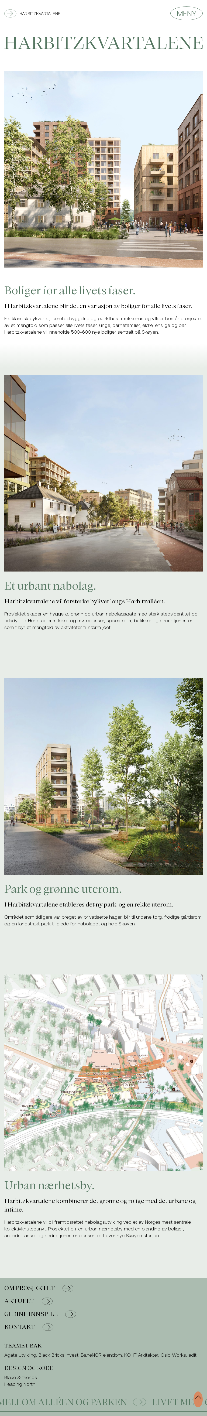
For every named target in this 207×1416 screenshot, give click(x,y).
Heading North (19, 1384)
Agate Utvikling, (20, 1355)
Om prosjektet (38, 1288)
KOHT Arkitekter (141, 1355)
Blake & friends (20, 1377)
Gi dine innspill (40, 1314)
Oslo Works (173, 1355)
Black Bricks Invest (58, 1355)
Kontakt (28, 1327)
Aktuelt (28, 1301)
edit (192, 1355)
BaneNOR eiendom (101, 1355)
